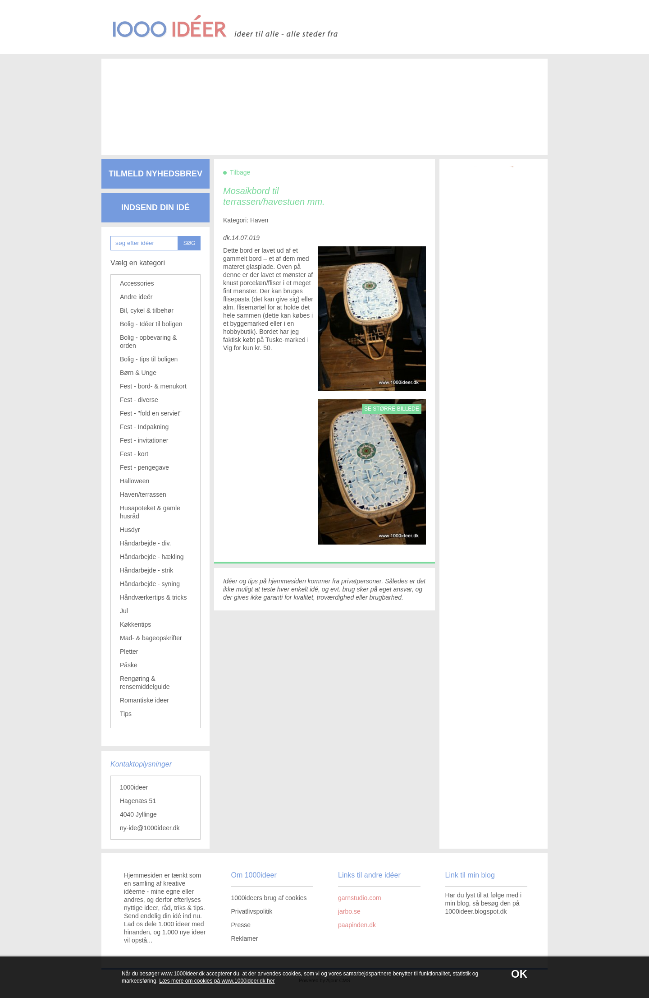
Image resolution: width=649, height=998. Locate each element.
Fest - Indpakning (144, 426)
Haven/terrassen (143, 494)
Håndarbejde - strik (146, 570)
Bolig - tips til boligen (149, 359)
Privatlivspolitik (251, 911)
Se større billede (391, 409)
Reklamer (244, 938)
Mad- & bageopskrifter (151, 638)
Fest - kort (134, 453)
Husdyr (130, 529)
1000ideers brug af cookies (268, 897)
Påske (128, 665)
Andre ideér (136, 296)
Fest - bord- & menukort (153, 386)
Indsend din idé (155, 207)
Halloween (134, 481)
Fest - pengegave (144, 467)
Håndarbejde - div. (145, 543)
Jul (124, 611)
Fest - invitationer (144, 440)
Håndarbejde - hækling (152, 556)
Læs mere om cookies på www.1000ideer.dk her (216, 981)
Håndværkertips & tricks (153, 597)
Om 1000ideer (253, 875)
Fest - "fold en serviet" (151, 413)
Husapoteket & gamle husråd (150, 512)
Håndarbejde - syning (150, 583)
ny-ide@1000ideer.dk (150, 828)
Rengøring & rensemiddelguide (145, 682)
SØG (189, 243)
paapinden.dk (357, 925)
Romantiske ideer (144, 700)
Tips (126, 713)
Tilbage (240, 172)
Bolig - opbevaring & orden (148, 341)
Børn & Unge (138, 372)
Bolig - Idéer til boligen (151, 324)
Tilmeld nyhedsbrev (155, 173)
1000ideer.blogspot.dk (476, 911)
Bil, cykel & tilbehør (147, 310)
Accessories (137, 283)
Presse (241, 925)
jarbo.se (349, 911)
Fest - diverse (139, 399)
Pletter (129, 651)
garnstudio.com (359, 897)
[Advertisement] (311, 99)
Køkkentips (135, 624)
